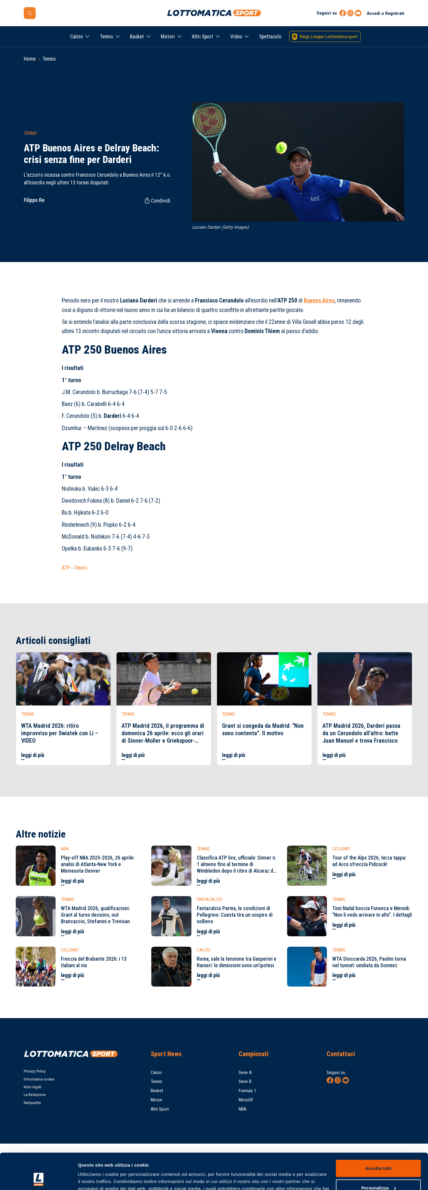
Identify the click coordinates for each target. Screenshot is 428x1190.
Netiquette (32, 1102)
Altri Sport (202, 37)
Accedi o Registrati (385, 13)
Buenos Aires (319, 300)
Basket (137, 37)
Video (236, 37)
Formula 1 (247, 1090)
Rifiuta (378, 1173)
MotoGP (246, 1100)
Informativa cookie (39, 1079)
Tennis (106, 37)
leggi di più (32, 755)
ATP (66, 568)
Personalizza (378, 1153)
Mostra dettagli (94, 1178)
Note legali (32, 1087)
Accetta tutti (378, 1134)
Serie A (245, 1072)
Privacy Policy (35, 1071)
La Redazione (35, 1094)
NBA (242, 1109)
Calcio (76, 37)
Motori (168, 37)
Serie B (245, 1081)
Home (30, 59)
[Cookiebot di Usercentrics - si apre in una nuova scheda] (38, 1178)
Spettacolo (270, 37)
